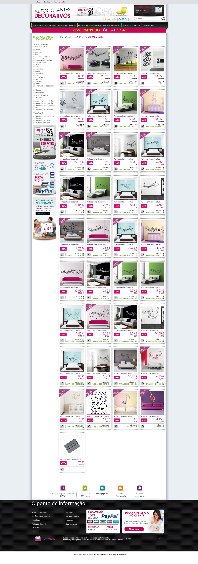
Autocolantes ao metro (44, 109)
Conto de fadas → (42, 56)
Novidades (123, 19)
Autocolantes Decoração (89, 25)
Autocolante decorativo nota (150, 74)
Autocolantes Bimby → (44, 120)
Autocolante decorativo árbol (70, 417)
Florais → (38, 50)
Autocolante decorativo (123, 73)
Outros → (39, 90)
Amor (37, 71)
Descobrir (38, 113)
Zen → (37, 54)
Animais (38, 52)
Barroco (38, 81)
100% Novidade (148, 25)
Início (38, 2)
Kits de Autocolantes (43, 60)
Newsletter (36, 527)
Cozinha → (39, 58)
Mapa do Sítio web (39, 512)
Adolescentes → (42, 62)
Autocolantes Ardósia (44, 101)
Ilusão (37, 75)
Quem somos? (71, 524)
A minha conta (59, 2)
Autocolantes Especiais (40, 97)
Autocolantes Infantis (67, 25)
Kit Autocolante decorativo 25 (98, 417)
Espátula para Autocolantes (71, 459)
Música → (39, 65)
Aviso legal (36, 520)
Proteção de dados (39, 524)
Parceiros (69, 520)
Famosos (38, 79)
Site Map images (72, 516)
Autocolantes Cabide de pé (45, 106)
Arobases (123, 554)
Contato (47, 2)
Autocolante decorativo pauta (70, 74)
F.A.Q (34, 531)
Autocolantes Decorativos (43, 25)
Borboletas (39, 73)
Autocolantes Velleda (44, 103)
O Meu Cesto (143, 7)
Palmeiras (39, 69)
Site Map (69, 512)
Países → (38, 67)
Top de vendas (110, 19)
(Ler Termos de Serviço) (41, 516)
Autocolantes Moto (111, 25)
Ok (160, 539)
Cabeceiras (40, 77)
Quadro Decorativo (131, 25)
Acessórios (39, 92)
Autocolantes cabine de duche (45, 117)
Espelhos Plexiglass (42, 122)
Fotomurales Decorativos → (45, 87)
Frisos (37, 84)
